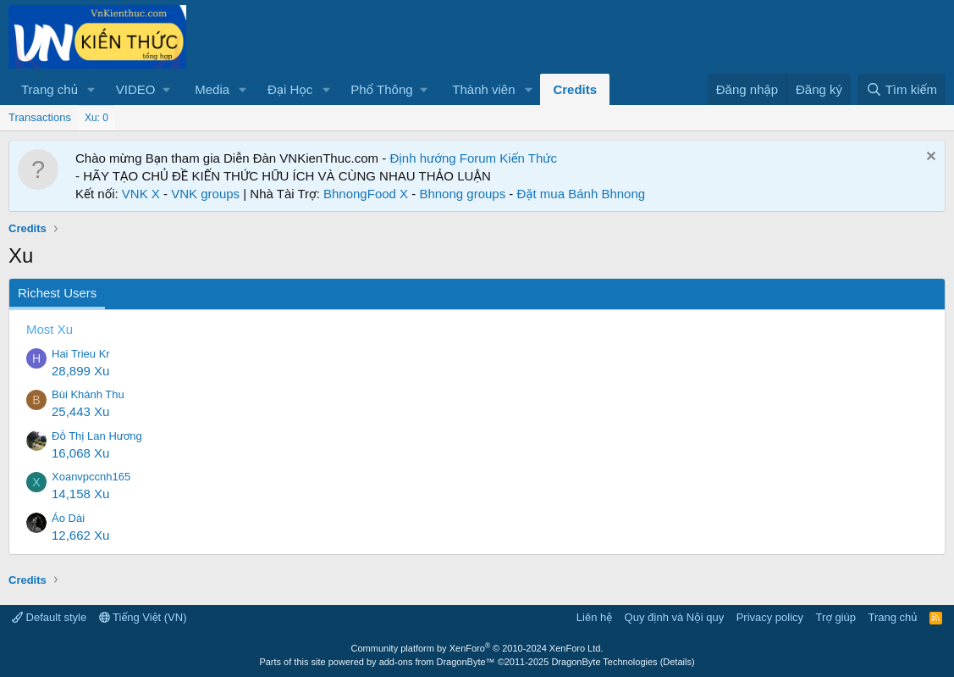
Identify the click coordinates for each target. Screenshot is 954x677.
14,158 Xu (80, 493)
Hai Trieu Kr (81, 353)
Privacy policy (769, 617)
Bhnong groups (462, 193)
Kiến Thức (528, 158)
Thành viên (483, 89)
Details (677, 662)
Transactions (39, 117)
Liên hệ (594, 617)
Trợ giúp (836, 617)
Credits (575, 89)
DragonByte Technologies (604, 662)
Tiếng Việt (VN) (143, 617)
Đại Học (289, 89)
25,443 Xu (80, 411)
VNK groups (205, 193)
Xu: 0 (96, 118)
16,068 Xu (80, 453)
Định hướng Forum (442, 158)
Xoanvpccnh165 (91, 476)
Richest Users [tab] (57, 293)
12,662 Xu (80, 535)
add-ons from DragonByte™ (437, 662)
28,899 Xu (80, 370)
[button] (91, 89)
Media (212, 89)
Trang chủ (49, 89)
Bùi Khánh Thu (88, 394)
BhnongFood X (365, 193)
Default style (49, 617)
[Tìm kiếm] (901, 89)
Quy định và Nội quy (675, 617)
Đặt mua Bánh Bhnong (581, 193)
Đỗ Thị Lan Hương (97, 436)
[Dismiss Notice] (929, 158)
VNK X (141, 193)
